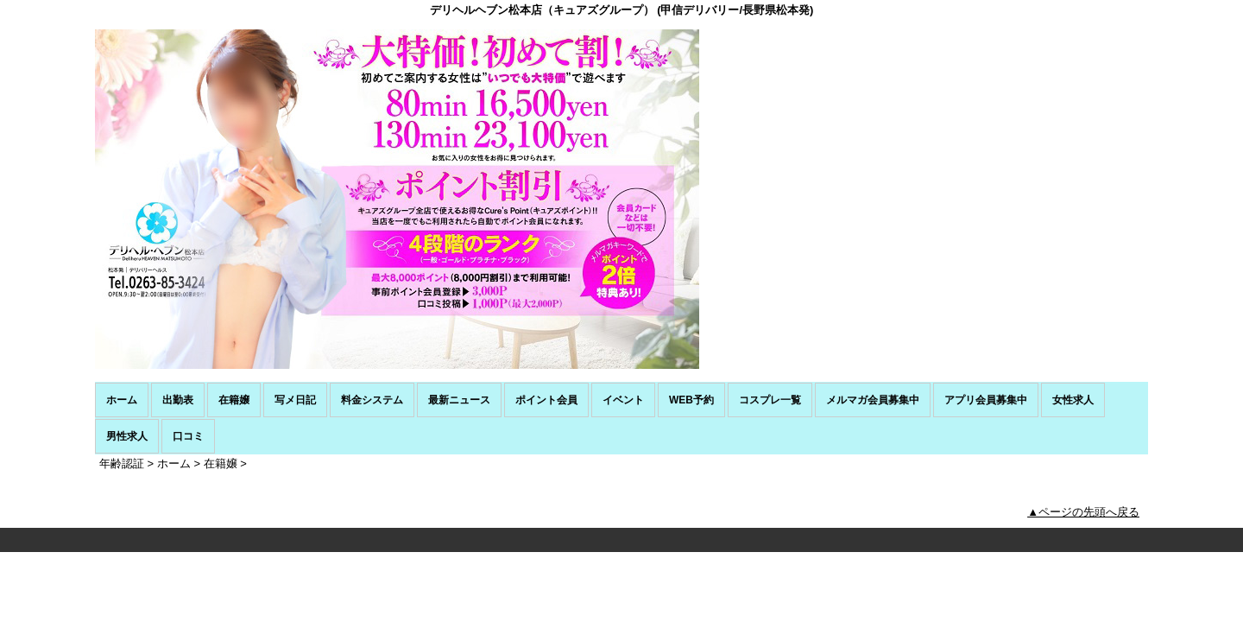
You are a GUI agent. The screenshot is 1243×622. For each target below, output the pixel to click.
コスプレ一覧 (770, 400)
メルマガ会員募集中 (872, 400)
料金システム (372, 400)
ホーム (121, 400)
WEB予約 (691, 400)
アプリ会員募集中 (985, 400)
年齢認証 (121, 463)
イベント (623, 400)
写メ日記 (295, 400)
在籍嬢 (233, 400)
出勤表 (177, 400)
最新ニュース (459, 400)
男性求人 (127, 436)
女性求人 (1073, 400)
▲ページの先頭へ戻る (1083, 511)
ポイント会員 (546, 400)
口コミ (188, 436)
